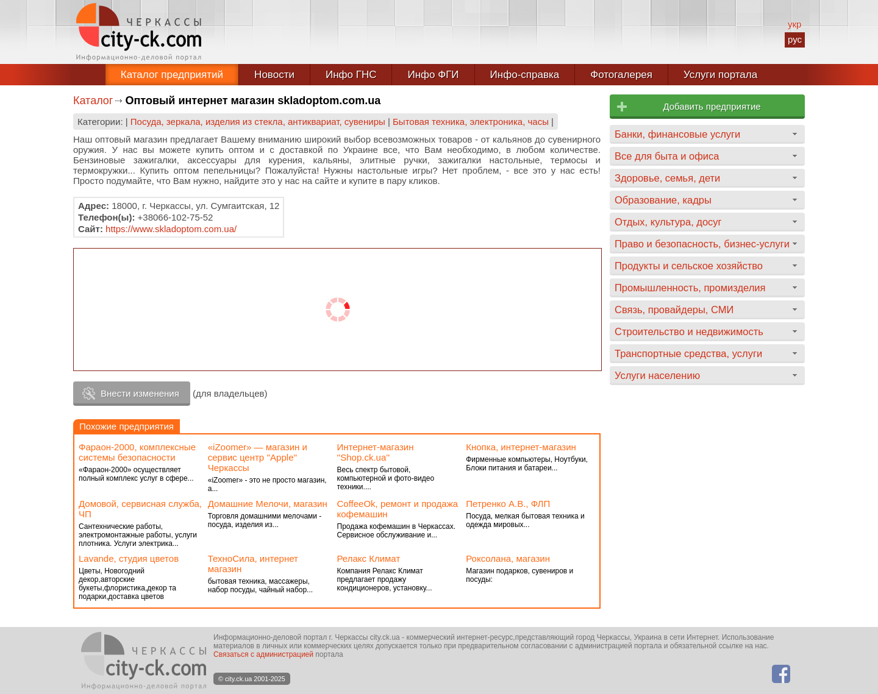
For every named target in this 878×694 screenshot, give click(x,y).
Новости (274, 74)
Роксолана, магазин (508, 558)
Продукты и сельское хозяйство (689, 265)
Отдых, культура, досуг (668, 221)
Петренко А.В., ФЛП (508, 503)
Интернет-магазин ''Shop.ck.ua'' (375, 452)
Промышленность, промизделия (690, 287)
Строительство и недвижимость (689, 331)
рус (795, 39)
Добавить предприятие (711, 106)
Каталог (93, 100)
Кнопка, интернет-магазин (521, 447)
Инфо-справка (525, 74)
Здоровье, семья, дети (667, 177)
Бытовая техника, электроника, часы (471, 121)
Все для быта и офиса (667, 155)
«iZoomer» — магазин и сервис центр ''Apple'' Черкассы (257, 457)
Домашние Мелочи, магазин (267, 503)
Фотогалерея (621, 74)
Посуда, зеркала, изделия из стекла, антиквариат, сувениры (257, 121)
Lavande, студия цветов (129, 558)
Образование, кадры (663, 199)
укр (794, 24)
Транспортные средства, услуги (688, 353)
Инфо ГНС (351, 74)
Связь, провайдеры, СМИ (674, 309)
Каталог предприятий (172, 74)
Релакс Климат (369, 558)
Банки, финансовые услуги (677, 134)
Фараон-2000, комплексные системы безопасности (137, 452)
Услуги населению (657, 375)
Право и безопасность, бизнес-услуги (702, 243)
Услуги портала (720, 74)
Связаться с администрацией (263, 654)
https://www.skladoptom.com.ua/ (171, 229)
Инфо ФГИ (433, 74)
